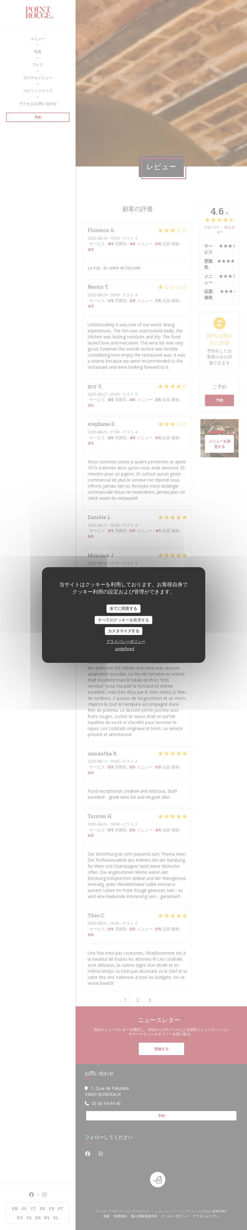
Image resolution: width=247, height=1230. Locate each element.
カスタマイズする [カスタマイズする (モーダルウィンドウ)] (123, 630)
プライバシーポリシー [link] (125, 641)
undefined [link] (124, 648)
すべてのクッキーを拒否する (123, 620)
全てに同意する (123, 608)
